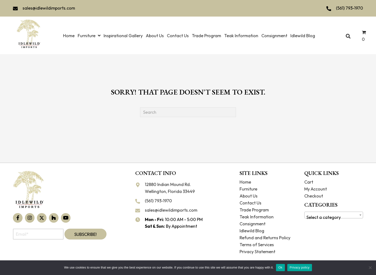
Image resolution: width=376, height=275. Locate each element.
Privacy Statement (257, 251)
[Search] (188, 112)
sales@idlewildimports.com (49, 8)
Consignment (252, 224)
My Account (315, 189)
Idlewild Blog (252, 230)
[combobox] (333, 215)
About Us (249, 196)
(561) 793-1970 (349, 8)
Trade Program (254, 210)
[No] (370, 267)
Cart (308, 182)
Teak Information (257, 217)
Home (245, 182)
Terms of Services (257, 244)
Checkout (313, 196)
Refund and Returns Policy (265, 237)
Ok (280, 267)
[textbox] (334, 217)
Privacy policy (300, 267)
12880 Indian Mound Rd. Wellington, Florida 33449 (170, 188)
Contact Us (250, 203)
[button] (18, 218)
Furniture (248, 189)
